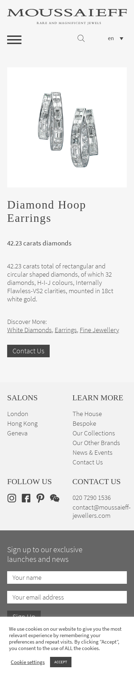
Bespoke (84, 423)
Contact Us (28, 351)
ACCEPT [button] (60, 661)
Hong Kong (22, 423)
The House (87, 414)
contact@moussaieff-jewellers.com (102, 511)
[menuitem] (115, 38)
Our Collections (94, 433)
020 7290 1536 (92, 497)
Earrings (66, 330)
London (17, 414)
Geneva (17, 433)
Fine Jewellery (99, 330)
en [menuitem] (111, 38)
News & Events (93, 452)
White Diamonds (29, 330)
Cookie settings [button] (28, 662)
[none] (115, 38)
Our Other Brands (96, 443)
